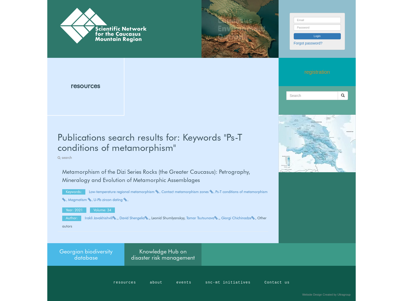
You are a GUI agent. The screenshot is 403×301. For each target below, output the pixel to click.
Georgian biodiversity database (86, 254)
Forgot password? (308, 43)
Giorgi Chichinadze (238, 218)
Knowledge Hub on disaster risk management (163, 254)
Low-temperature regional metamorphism (124, 192)
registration (317, 72)
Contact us (277, 282)
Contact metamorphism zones (188, 192)
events (183, 282)
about (156, 282)
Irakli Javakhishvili (101, 218)
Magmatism (80, 200)
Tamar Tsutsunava (202, 218)
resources (85, 85)
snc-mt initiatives (228, 282)
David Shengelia (135, 218)
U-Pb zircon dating (111, 200)
